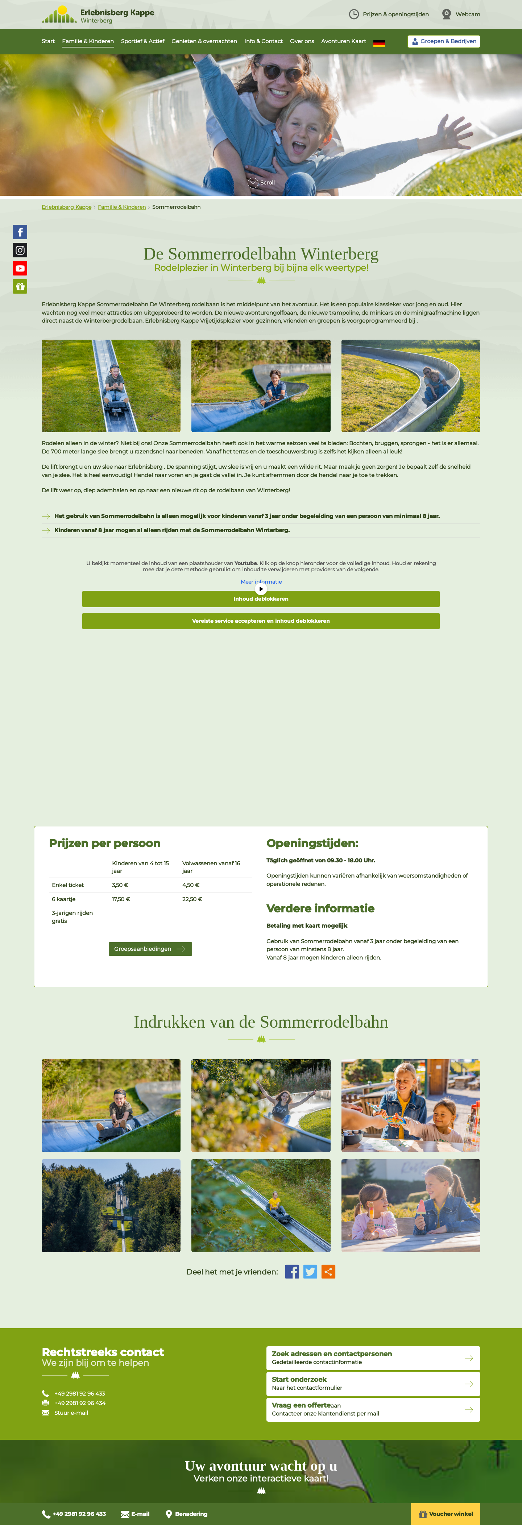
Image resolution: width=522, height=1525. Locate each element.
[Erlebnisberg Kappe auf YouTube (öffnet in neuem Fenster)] (20, 268)
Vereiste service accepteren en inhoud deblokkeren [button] (261, 621)
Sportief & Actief (142, 41)
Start (48, 41)
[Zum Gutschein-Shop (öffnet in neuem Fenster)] (20, 286)
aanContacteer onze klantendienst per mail (325, 1409)
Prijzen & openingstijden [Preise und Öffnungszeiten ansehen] (388, 14)
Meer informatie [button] (261, 582)
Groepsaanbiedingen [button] (142, 948)
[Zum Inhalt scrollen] (261, 180)
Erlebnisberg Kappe (66, 207)
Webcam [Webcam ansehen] (460, 14)
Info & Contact (263, 41)
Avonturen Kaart (343, 41)
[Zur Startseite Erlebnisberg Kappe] (98, 21)
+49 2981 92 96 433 (73, 1393)
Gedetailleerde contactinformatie (332, 1358)
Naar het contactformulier (307, 1384)
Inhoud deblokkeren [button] (261, 599)
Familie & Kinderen (88, 41)
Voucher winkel (445, 1514)
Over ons (302, 41)
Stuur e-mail (65, 1412)
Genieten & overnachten (204, 41)
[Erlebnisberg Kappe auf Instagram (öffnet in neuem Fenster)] (20, 250)
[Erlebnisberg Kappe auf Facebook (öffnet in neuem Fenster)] (20, 232)
